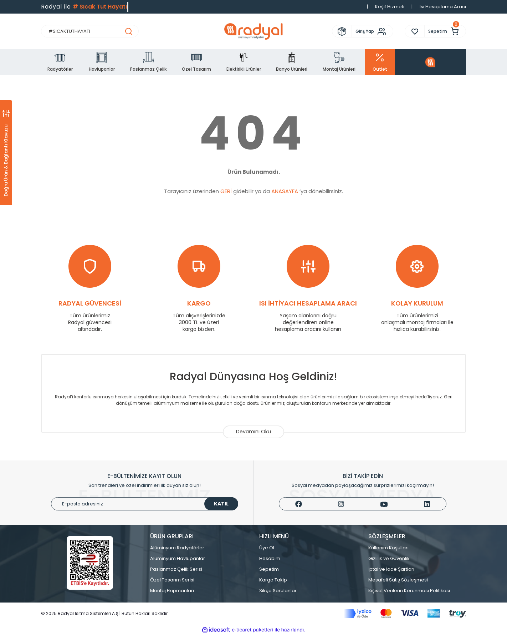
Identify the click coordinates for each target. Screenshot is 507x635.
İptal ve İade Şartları (391, 569)
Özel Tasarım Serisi (172, 579)
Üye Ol (266, 547)
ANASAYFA (284, 191)
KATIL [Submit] (221, 503)
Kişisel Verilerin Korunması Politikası (409, 590)
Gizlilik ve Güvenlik (389, 558)
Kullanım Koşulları (388, 547)
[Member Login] (372, 31)
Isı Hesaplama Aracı (443, 6)
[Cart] (445, 31)
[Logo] (253, 31)
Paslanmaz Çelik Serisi (176, 569)
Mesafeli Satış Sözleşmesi (398, 579)
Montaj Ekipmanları (172, 590)
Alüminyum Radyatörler (177, 547)
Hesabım (269, 558)
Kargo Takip (273, 579)
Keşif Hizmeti (389, 6)
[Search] (90, 31)
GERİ (226, 191)
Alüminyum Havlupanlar (177, 558)
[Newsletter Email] (144, 503)
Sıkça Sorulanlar (278, 590)
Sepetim (269, 569)
